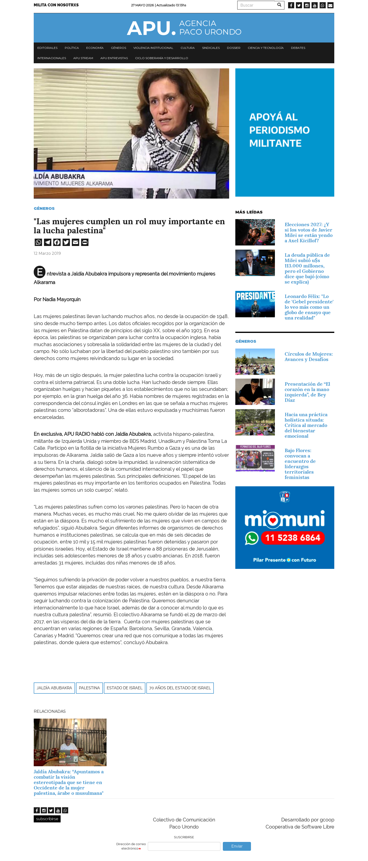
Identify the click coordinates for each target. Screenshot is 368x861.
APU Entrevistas (114, 58)
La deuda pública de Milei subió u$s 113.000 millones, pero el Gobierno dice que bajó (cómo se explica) (307, 268)
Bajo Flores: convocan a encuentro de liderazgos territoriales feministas (300, 463)
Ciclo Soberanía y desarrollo (161, 58)
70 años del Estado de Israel (180, 688)
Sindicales (211, 48)
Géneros (118, 48)
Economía (95, 48)
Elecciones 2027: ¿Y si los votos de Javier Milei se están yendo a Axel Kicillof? (309, 232)
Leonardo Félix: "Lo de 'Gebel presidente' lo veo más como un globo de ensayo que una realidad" (309, 307)
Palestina (89, 688)
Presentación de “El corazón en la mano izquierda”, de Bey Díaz (307, 392)
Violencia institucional (153, 48)
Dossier (233, 48)
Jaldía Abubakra (54, 688)
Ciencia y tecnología (266, 48)
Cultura (188, 48)
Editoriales (47, 48)
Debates (298, 48)
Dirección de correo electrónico (131, 846)
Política (72, 48)
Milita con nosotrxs (56, 5)
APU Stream (83, 58)
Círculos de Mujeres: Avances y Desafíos (309, 356)
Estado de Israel (124, 688)
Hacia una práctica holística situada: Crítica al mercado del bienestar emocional (306, 425)
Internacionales (51, 58)
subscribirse (47, 819)
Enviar (237, 846)
